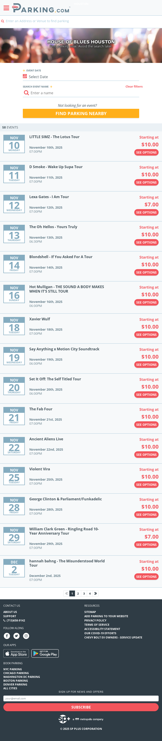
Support (9, 616)
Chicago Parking (16, 673)
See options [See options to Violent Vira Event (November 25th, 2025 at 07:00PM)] (146, 484)
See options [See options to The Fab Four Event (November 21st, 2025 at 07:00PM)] (146, 424)
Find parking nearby (81, 113)
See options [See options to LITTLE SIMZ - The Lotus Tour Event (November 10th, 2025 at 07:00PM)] (146, 152)
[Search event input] (81, 93)
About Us (10, 612)
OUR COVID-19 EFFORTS (100, 633)
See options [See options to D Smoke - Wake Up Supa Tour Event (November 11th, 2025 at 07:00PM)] (146, 182)
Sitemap (90, 612)
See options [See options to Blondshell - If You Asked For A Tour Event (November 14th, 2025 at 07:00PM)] (146, 272)
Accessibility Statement (102, 629)
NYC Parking (12, 669)
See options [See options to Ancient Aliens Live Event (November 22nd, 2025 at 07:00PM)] (146, 454)
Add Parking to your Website (106, 616)
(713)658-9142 (16, 620)
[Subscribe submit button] (81, 707)
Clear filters (134, 86)
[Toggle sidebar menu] (8, 8)
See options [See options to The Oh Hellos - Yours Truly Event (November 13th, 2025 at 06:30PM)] (146, 242)
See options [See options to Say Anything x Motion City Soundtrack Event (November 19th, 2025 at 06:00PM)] (146, 364)
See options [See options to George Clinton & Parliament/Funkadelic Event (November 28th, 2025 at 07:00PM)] (146, 514)
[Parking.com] (41, 8)
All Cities (10, 688)
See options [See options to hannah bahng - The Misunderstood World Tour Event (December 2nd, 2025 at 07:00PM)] (146, 576)
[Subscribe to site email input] (81, 699)
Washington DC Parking (21, 677)
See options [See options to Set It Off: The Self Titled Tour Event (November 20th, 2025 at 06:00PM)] (146, 394)
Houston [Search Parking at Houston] (81, 4)
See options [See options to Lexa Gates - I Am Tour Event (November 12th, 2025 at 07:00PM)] (146, 212)
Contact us (11, 606)
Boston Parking (15, 681)
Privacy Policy (95, 620)
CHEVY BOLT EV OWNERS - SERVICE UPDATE (113, 637)
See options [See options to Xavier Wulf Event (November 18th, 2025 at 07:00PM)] (146, 334)
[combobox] (81, 24)
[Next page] (96, 593)
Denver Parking (15, 684)
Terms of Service (96, 625)
